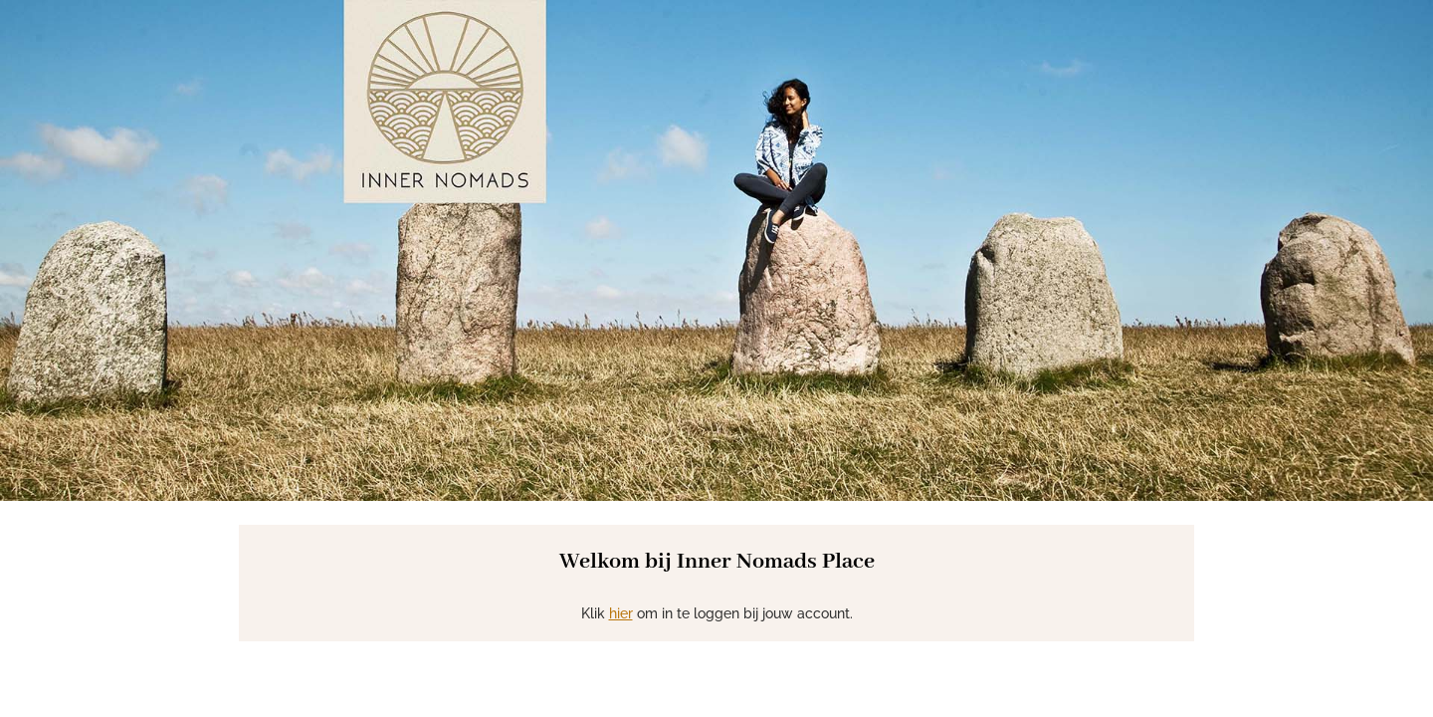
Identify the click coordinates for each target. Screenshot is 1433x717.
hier (621, 613)
